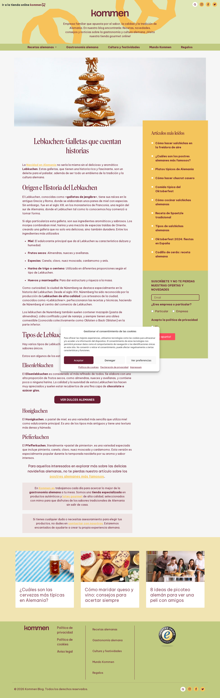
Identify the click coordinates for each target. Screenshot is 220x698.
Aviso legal (65, 651)
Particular (161, 311)
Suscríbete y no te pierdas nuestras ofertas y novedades (173, 285)
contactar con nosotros (85, 523)
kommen (36, 5)
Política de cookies (88, 367)
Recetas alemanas (41, 47)
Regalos (186, 47)
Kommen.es (47, 488)
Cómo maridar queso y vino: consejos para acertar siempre (109, 595)
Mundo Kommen (160, 47)
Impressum (136, 367)
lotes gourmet (72, 496)
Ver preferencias (141, 360)
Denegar (110, 360)
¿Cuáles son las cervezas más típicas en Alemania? (42, 595)
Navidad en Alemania (41, 165)
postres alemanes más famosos (77, 476)
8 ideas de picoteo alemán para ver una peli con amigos (172, 595)
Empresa (182, 311)
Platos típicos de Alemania (174, 169)
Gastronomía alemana (82, 47)
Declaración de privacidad (114, 367)
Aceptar (79, 360)
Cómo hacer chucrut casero (175, 178)
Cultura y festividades (124, 47)
